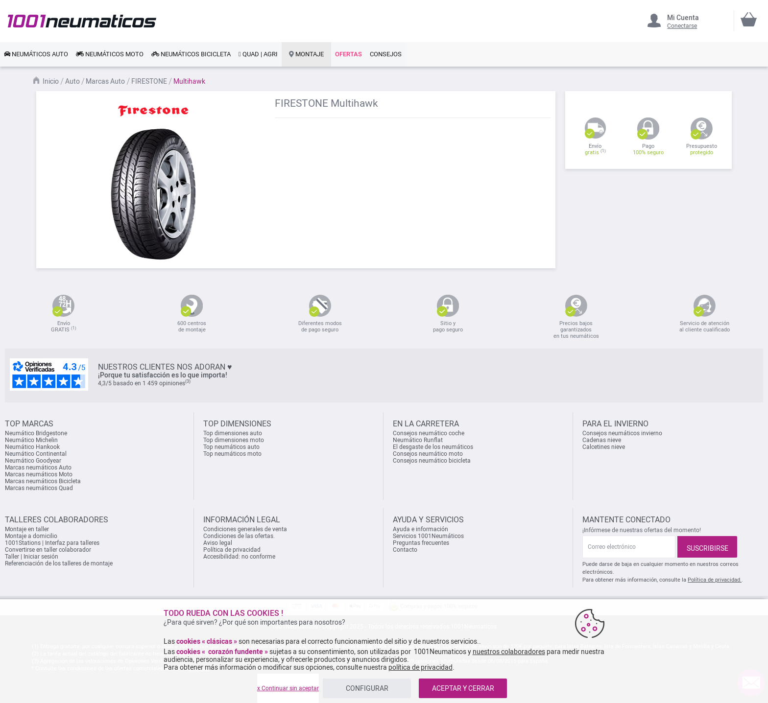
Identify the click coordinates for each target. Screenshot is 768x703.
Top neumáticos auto (231, 447)
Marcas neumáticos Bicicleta (43, 481)
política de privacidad (420, 667)
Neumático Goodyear (33, 460)
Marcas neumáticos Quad (39, 488)
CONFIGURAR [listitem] (367, 688)
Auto (73, 81)
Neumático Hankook (32, 447)
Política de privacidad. (715, 580)
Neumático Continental (36, 453)
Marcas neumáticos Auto (38, 467)
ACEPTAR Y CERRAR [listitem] (463, 688)
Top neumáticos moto (232, 453)
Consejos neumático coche (428, 433)
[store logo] (82, 21)
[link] (36, 54)
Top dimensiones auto (232, 433)
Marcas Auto (106, 81)
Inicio (51, 81)
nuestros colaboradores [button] (509, 652)
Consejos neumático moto (428, 453)
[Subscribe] (707, 547)
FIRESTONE (149, 81)
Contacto (405, 549)
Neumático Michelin (31, 440)
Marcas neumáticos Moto (38, 474)
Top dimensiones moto (233, 440)
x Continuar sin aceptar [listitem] (288, 688)
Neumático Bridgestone (36, 433)
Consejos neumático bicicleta (432, 460)
